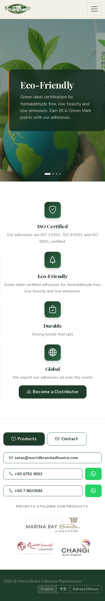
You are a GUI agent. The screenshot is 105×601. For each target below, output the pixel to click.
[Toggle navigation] (94, 9)
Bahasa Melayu (85, 588)
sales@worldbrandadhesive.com (43, 458)
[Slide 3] (56, 174)
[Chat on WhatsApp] (93, 474)
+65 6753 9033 (25, 474)
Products (24, 439)
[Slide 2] (53, 174)
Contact (66, 439)
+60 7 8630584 (25, 491)
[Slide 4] (60, 174)
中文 (63, 588)
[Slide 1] (48, 174)
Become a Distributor (52, 392)
